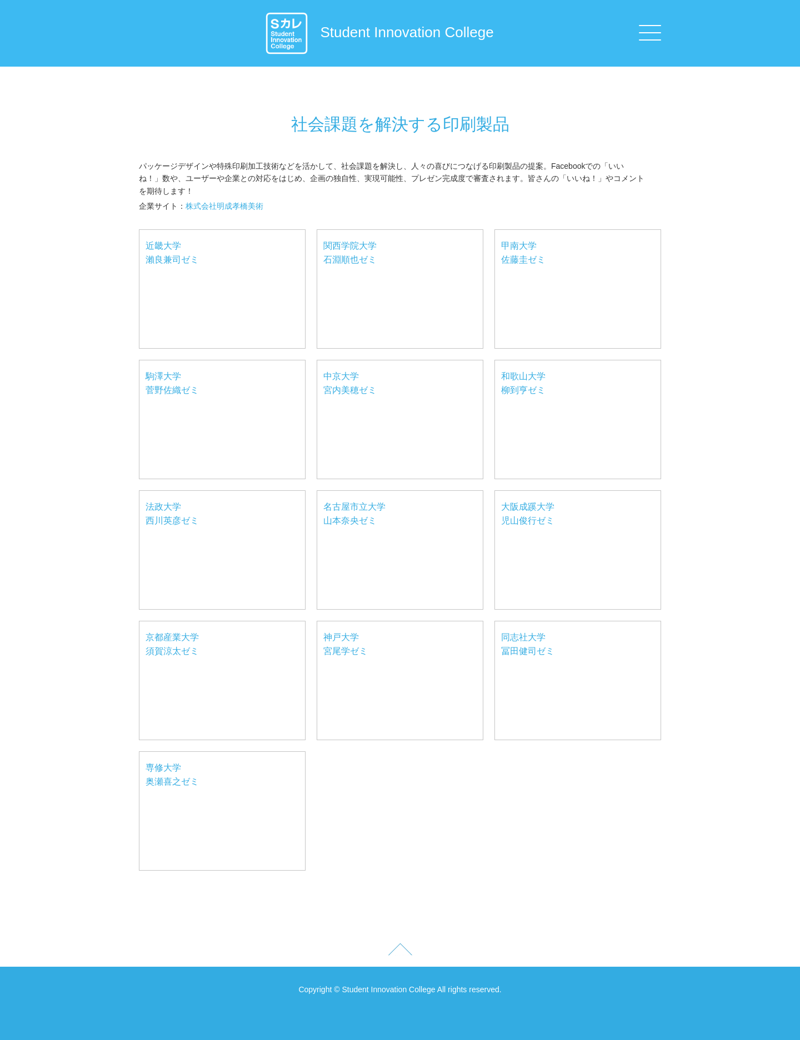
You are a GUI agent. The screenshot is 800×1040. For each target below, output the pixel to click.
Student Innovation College (378, 32)
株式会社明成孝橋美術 (224, 206)
